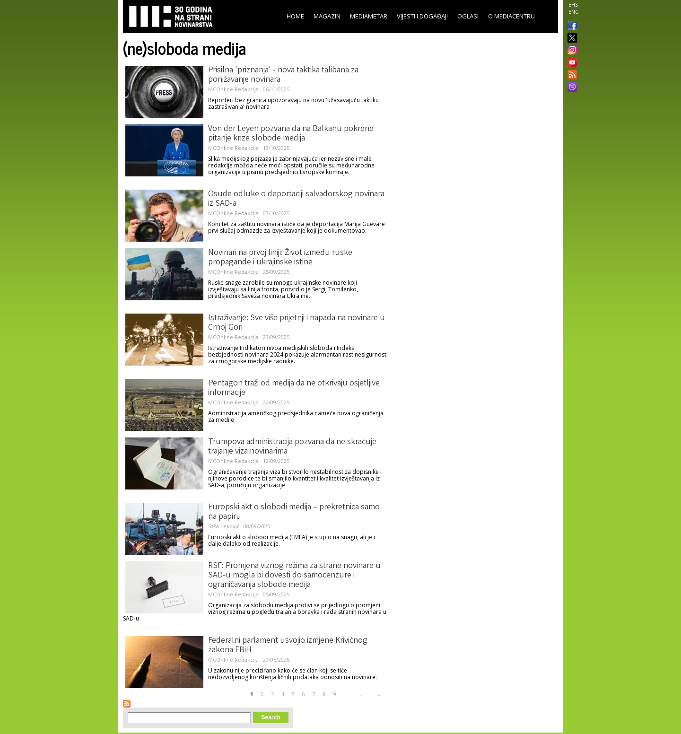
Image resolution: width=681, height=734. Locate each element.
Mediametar (368, 16)
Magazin (327, 16)
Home (295, 16)
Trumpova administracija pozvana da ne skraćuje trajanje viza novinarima (292, 447)
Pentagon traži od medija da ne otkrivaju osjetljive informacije (294, 388)
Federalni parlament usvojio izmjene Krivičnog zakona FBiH (287, 645)
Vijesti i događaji (422, 16)
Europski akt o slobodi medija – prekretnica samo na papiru (294, 512)
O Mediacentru (511, 16)
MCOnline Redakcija (233, 89)
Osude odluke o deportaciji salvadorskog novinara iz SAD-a (296, 199)
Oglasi (468, 16)
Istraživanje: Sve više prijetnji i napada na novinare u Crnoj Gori (296, 323)
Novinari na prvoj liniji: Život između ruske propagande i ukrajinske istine (280, 258)
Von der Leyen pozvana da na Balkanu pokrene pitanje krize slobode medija (291, 134)
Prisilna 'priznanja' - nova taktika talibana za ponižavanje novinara (283, 75)
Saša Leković (223, 526)
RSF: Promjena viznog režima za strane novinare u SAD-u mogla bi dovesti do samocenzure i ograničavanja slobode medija (294, 575)
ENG (573, 12)
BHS (573, 4)
